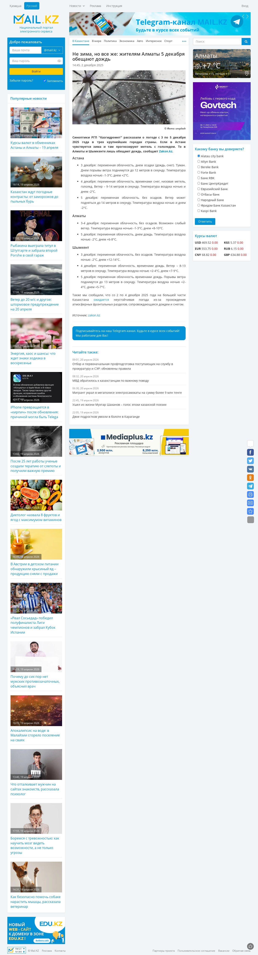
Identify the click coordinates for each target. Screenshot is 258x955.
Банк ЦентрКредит (214, 183)
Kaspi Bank (209, 211)
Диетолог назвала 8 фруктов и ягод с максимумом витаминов (36, 501)
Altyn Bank (208, 162)
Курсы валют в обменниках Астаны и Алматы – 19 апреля (36, 128)
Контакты (60, 950)
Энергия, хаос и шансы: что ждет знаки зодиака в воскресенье (36, 341)
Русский (32, 6)
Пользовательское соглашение (196, 950)
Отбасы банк (210, 194)
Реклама (95, 6)
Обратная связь (241, 950)
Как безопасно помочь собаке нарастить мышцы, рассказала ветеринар (36, 885)
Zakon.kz (165, 151)
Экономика (126, 41)
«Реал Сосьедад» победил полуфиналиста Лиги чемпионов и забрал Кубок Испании (36, 609)
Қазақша (15, 6)
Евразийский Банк (214, 189)
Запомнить (55, 81)
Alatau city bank (212, 156)
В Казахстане (80, 41)
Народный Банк (212, 200)
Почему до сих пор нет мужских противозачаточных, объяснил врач (36, 665)
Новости (77, 6)
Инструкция (114, 6)
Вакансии (223, 950)
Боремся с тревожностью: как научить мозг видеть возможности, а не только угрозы (36, 829)
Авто (140, 41)
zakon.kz (94, 315)
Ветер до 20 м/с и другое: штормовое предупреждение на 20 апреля (36, 288)
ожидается (101, 300)
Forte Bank (208, 173)
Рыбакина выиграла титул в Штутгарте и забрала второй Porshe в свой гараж (36, 234)
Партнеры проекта (164, 950)
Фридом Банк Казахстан (218, 205)
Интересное (154, 41)
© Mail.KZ (33, 950)
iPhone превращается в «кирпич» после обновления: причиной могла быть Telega (36, 395)
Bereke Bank (209, 167)
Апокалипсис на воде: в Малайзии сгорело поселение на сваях (36, 719)
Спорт (168, 41)
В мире (96, 41)
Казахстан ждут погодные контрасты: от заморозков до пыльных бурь (36, 180)
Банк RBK (207, 178)
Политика (110, 41)
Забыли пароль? (21, 80)
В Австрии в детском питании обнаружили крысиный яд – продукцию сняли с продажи (36, 552)
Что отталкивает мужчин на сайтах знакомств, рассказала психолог (36, 772)
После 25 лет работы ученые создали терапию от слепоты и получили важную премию (36, 449)
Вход (245, 6)
